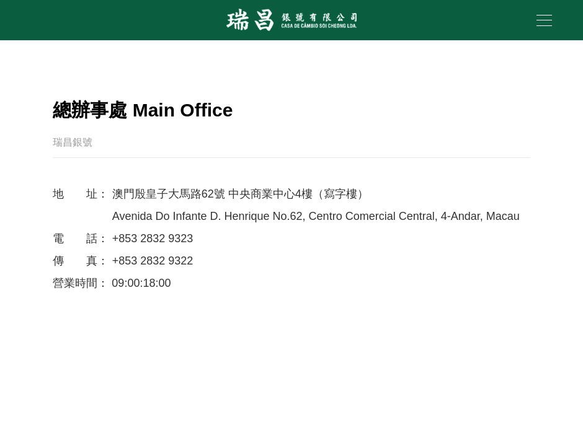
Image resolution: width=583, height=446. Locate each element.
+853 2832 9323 (153, 238)
